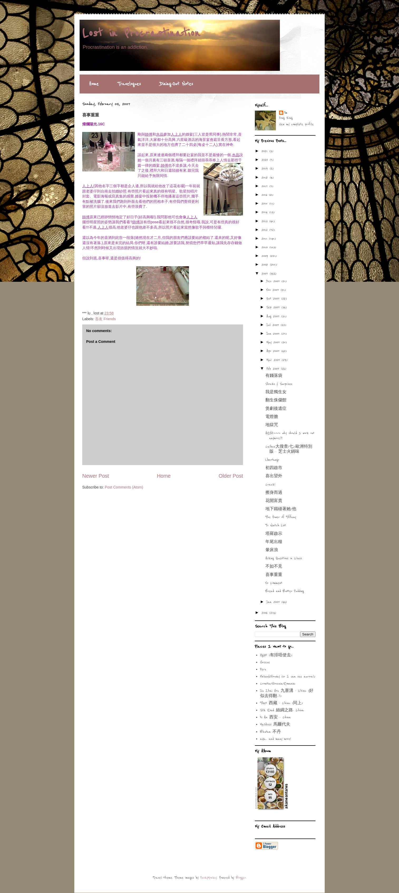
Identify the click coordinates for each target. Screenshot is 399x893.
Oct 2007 (273, 299)
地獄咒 (271, 425)
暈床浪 (271, 550)
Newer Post (95, 476)
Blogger (241, 878)
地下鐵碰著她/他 (280, 509)
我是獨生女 (275, 392)
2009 (265, 256)
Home (94, 84)
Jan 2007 (273, 602)
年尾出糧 (273, 542)
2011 (265, 238)
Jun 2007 (273, 334)
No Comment (273, 583)
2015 (265, 203)
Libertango (272, 460)
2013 (265, 221)
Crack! (270, 484)
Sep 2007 (273, 307)
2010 (265, 247)
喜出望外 (273, 476)
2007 (265, 274)
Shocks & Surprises (278, 384)
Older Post (230, 476)
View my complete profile (296, 124)
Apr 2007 (273, 351)
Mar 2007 (274, 360)
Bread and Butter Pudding (284, 591)
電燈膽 (271, 417)
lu (285, 113)
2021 (265, 151)
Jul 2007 (273, 325)
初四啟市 (273, 468)
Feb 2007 (273, 369)
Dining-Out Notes (176, 84)
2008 (265, 265)
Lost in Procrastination (141, 33)
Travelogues (129, 84)
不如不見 (273, 566)
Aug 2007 (273, 316)
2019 (265, 168)
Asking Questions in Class (283, 558)
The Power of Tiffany (280, 517)
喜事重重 (273, 575)
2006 (265, 613)
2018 (265, 177)
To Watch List (275, 525)
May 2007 (273, 342)
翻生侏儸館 (275, 400)
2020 (265, 160)
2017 (265, 186)
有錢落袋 (273, 376)
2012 (265, 230)
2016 (265, 195)
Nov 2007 (273, 290)
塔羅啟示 (273, 534)
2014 (265, 212)
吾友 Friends (105, 319)
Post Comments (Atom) (124, 487)
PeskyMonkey (208, 878)
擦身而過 (273, 493)
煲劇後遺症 (275, 409)
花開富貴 (273, 501)
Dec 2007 (273, 281)
